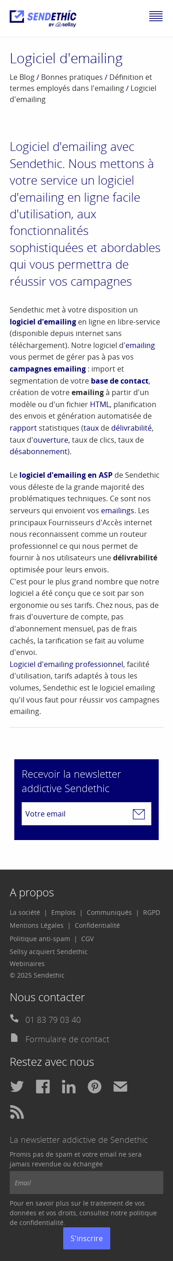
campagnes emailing (48, 369)
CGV (87, 938)
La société (25, 912)
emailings (117, 510)
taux (91, 428)
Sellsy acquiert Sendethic (49, 951)
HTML (100, 404)
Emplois (63, 912)
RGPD (151, 912)
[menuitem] (29, 912)
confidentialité (41, 1222)
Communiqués (109, 912)
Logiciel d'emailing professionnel (66, 664)
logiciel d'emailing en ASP (66, 475)
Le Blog (22, 77)
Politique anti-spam (40, 938)
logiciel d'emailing (43, 322)
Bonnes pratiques (72, 77)
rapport (23, 428)
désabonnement (38, 451)
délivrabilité (131, 428)
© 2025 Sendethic (37, 975)
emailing (140, 345)
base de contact (120, 381)
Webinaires (27, 963)
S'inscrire (87, 1238)
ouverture (50, 440)
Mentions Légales (37, 925)
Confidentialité (97, 925)
